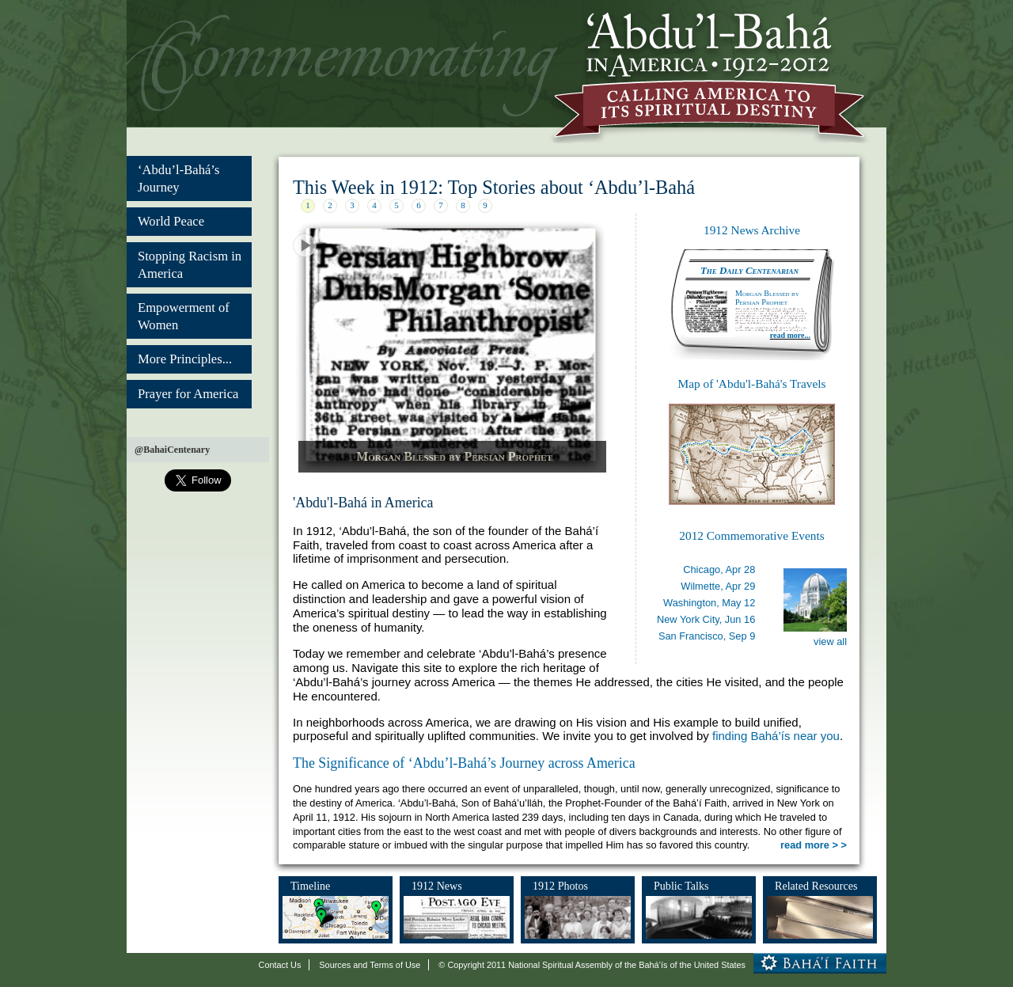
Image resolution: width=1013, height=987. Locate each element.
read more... (790, 335)
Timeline (310, 885)
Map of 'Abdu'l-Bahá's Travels (751, 383)
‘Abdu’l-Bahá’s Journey (178, 178)
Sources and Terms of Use (369, 965)
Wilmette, (718, 586)
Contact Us (280, 965)
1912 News (437, 885)
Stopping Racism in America (189, 265)
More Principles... (185, 358)
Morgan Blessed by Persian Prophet (454, 456)
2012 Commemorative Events (751, 535)
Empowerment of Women (184, 316)
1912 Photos (560, 885)
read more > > (813, 845)
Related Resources (816, 885)
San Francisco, (706, 636)
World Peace (171, 221)
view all (830, 641)
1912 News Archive (752, 230)
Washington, (709, 603)
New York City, (706, 619)
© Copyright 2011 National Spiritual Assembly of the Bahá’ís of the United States (592, 965)
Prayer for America (188, 393)
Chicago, (719, 569)
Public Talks (681, 885)
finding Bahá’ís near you (776, 735)
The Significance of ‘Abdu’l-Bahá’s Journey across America (464, 763)
